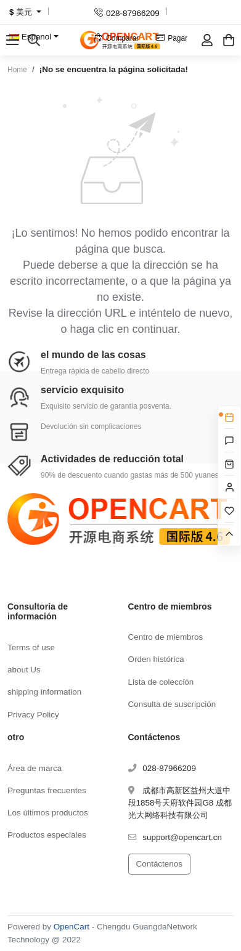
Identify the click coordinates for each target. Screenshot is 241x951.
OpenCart (71, 926)
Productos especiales (46, 834)
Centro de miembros (165, 637)
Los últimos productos (47, 812)
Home (17, 69)
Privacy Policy (33, 714)
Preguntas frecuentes (46, 790)
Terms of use (31, 647)
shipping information (44, 691)
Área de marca (34, 768)
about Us (24, 669)
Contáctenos (159, 863)
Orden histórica (156, 659)
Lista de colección (161, 682)
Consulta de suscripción (172, 704)
